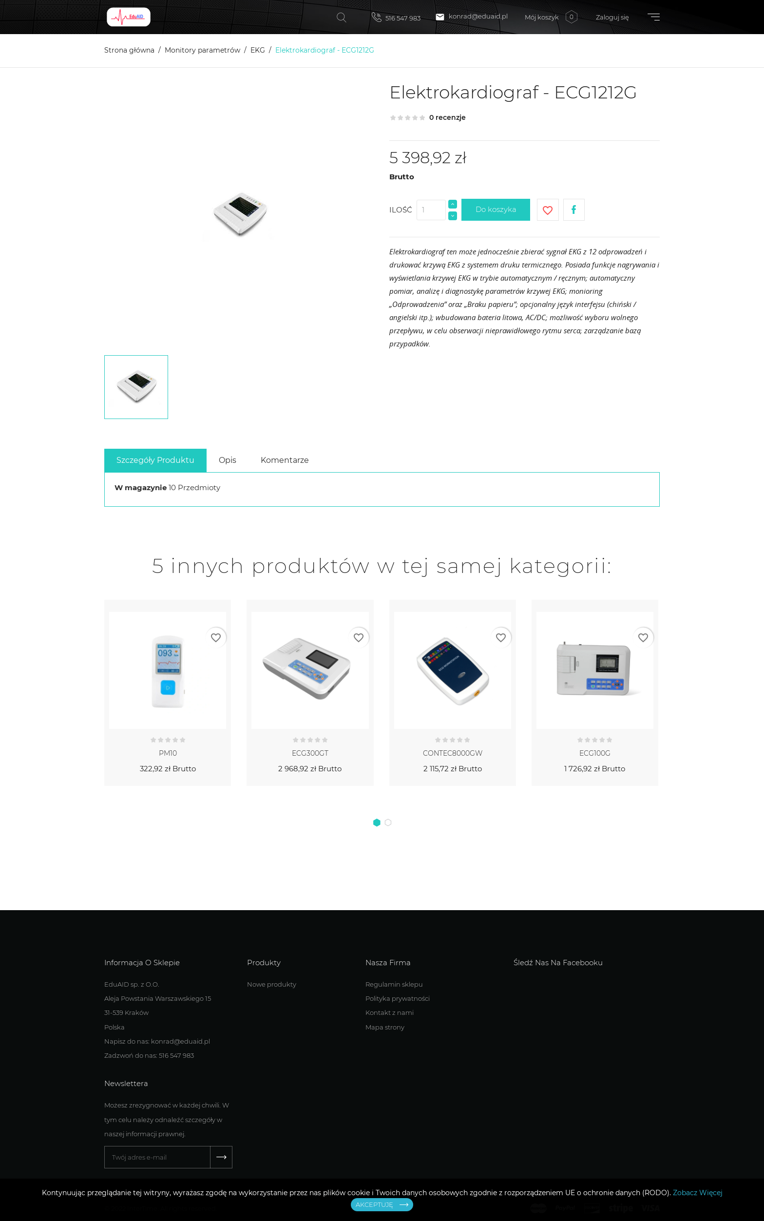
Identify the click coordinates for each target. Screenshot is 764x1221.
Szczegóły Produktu (155, 460)
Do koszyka (496, 209)
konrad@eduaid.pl (471, 17)
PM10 (168, 753)
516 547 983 (396, 17)
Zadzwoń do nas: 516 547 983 (149, 1055)
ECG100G (595, 753)
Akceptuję (374, 1204)
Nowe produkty (271, 984)
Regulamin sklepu (394, 984)
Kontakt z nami (389, 1012)
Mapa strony (384, 1027)
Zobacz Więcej (698, 1192)
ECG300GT (310, 753)
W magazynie (141, 487)
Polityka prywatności (397, 998)
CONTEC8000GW (452, 753)
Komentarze (285, 460)
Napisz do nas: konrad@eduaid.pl (157, 1041)
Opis (227, 460)
